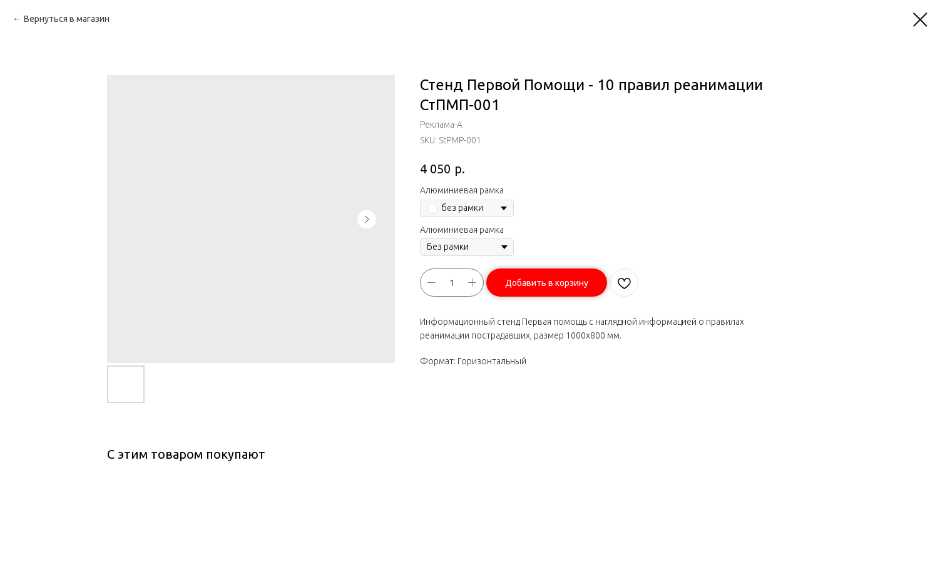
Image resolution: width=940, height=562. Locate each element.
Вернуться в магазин (67, 19)
